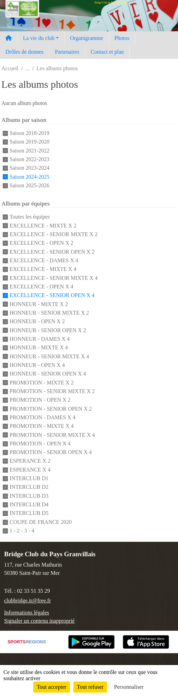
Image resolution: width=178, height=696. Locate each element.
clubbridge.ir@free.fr (27, 600)
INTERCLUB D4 (29, 504)
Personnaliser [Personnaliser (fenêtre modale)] (129, 687)
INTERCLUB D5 (29, 513)
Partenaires (67, 52)
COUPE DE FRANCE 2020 (41, 522)
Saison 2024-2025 (29, 177)
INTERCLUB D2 (29, 487)
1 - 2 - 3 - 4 (22, 531)
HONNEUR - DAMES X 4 (40, 339)
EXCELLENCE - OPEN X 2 (41, 243)
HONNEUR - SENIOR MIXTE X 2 (49, 313)
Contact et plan (107, 52)
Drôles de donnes (24, 52)
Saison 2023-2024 (29, 168)
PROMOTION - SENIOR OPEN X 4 (51, 452)
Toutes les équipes (30, 217)
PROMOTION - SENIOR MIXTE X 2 (52, 391)
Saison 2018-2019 (29, 133)
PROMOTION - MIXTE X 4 (42, 426)
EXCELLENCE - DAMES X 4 (44, 260)
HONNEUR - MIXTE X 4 (39, 348)
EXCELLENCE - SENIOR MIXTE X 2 (53, 234)
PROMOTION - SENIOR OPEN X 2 (51, 409)
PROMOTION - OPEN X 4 (40, 443)
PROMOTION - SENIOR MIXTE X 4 (52, 435)
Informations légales (26, 612)
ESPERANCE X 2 (30, 461)
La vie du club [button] (39, 38)
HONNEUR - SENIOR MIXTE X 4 (49, 356)
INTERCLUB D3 (29, 496)
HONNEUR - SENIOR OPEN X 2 (48, 330)
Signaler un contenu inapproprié (39, 621)
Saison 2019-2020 (29, 142)
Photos (122, 38)
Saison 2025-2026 (29, 185)
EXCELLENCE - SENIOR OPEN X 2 (52, 252)
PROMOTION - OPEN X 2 (40, 400)
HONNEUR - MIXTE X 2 (39, 304)
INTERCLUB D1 (29, 478)
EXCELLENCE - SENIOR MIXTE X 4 (53, 278)
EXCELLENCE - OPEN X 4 (41, 286)
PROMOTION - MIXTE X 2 (42, 383)
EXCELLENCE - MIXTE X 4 (43, 269)
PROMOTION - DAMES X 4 (42, 417)
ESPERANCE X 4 (30, 470)
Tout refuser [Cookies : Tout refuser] (90, 687)
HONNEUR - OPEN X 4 (37, 365)
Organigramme (86, 38)
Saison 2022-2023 (29, 159)
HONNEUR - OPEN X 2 (37, 322)
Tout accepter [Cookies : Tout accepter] (51, 687)
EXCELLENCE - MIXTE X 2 (43, 226)
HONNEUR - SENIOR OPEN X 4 (48, 374)
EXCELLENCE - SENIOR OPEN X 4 (52, 295)
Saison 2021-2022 (29, 151)
